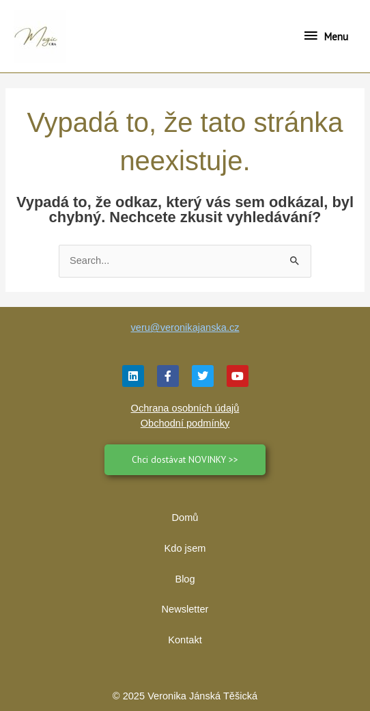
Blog (185, 579)
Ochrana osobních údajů (185, 408)
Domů (185, 517)
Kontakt (184, 639)
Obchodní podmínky (185, 423)
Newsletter (185, 609)
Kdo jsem (185, 548)
